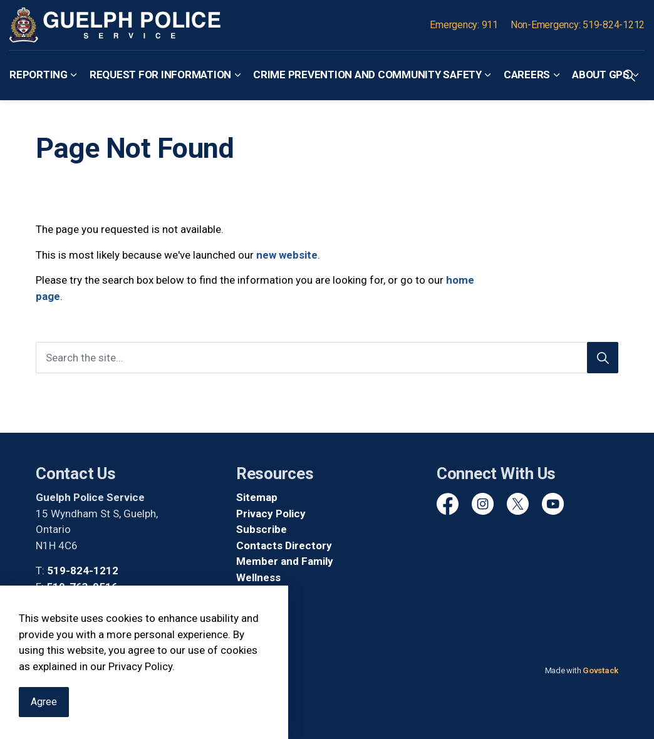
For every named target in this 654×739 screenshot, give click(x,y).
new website (287, 255)
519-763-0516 (82, 587)
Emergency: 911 (464, 25)
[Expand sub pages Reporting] (74, 75)
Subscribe (261, 529)
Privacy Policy (271, 513)
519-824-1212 (82, 570)
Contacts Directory (284, 545)
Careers (527, 74)
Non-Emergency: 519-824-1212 (578, 25)
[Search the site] (327, 357)
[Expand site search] (629, 75)
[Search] (602, 357)
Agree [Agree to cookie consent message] (43, 708)
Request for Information (160, 74)
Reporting (38, 74)
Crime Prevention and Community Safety (367, 74)
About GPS (601, 74)
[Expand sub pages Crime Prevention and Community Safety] (488, 75)
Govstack (600, 670)
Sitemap (257, 497)
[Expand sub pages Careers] (556, 75)
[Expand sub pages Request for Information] (237, 75)
